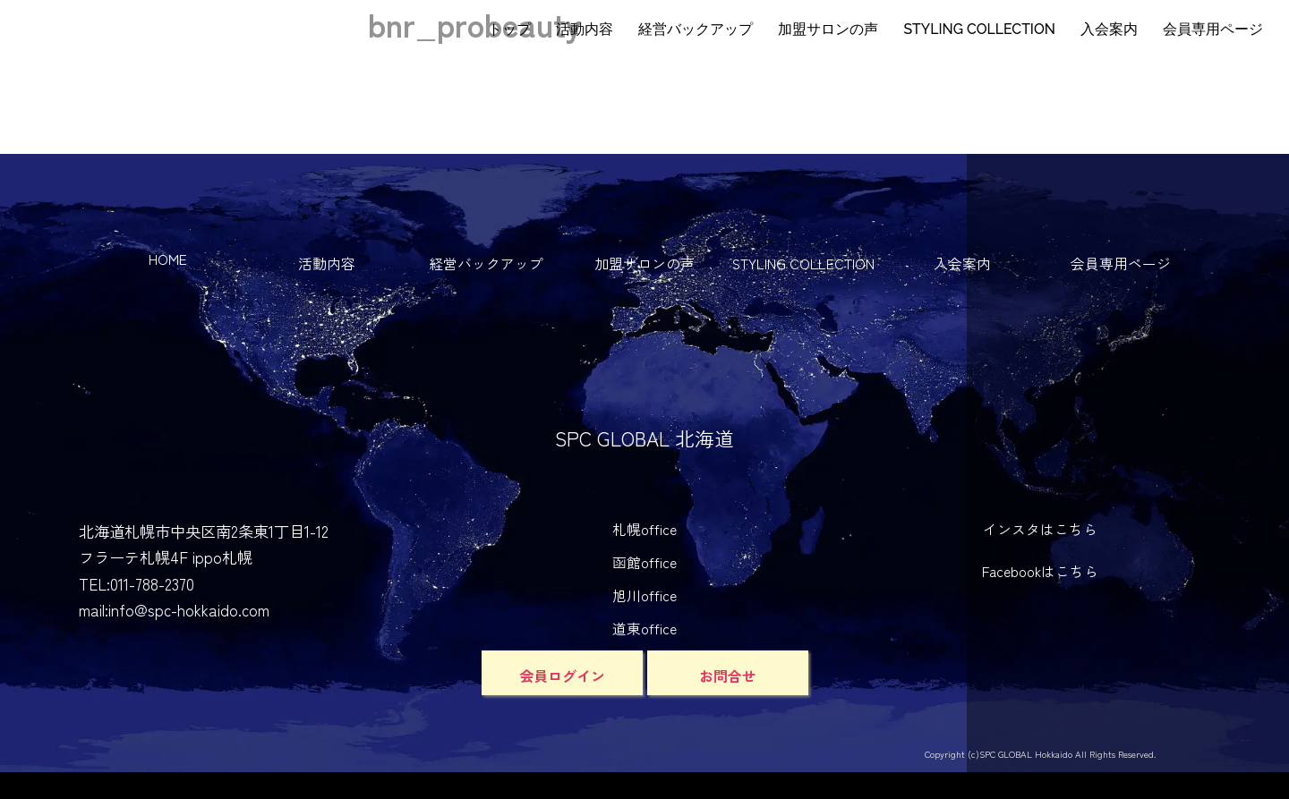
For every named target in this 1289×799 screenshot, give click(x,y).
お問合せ (727, 675)
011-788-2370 (152, 584)
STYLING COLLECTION (979, 29)
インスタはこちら (1040, 529)
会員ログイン (562, 675)
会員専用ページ (1213, 29)
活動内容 (584, 29)
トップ (509, 29)
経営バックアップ (695, 29)
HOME (168, 259)
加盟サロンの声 (828, 29)
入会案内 (1109, 29)
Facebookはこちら (1040, 571)
